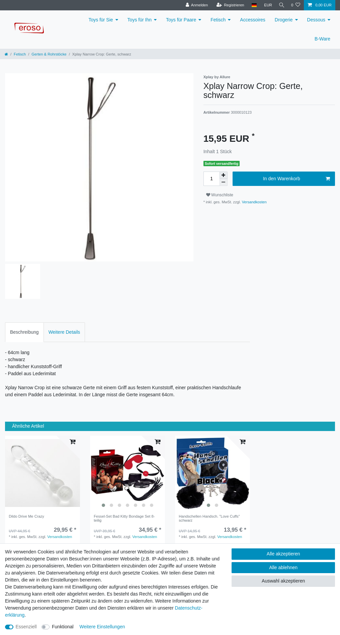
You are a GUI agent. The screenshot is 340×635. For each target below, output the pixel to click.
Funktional (63, 626)
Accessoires (252, 19)
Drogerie (284, 19)
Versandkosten (254, 202)
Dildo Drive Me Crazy (26, 516)
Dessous (316, 19)
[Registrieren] (228, 5)
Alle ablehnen (283, 567)
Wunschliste (219, 195)
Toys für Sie (100, 19)
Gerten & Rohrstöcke (48, 54)
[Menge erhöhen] (224, 175)
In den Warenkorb (296, 179)
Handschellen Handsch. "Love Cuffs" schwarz (209, 518)
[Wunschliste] (295, 5)
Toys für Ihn (140, 19)
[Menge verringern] (224, 182)
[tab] (24, 332)
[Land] (252, 5)
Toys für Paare (181, 19)
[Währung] (266, 5)
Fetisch (218, 19)
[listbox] (127, 473)
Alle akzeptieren (283, 553)
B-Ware (322, 38)
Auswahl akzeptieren (283, 581)
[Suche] (280, 5)
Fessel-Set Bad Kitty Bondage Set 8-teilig (124, 518)
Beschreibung (24, 332)
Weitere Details (64, 332)
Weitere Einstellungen (102, 626)
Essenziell (26, 626)
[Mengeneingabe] (211, 179)
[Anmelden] (195, 5)
